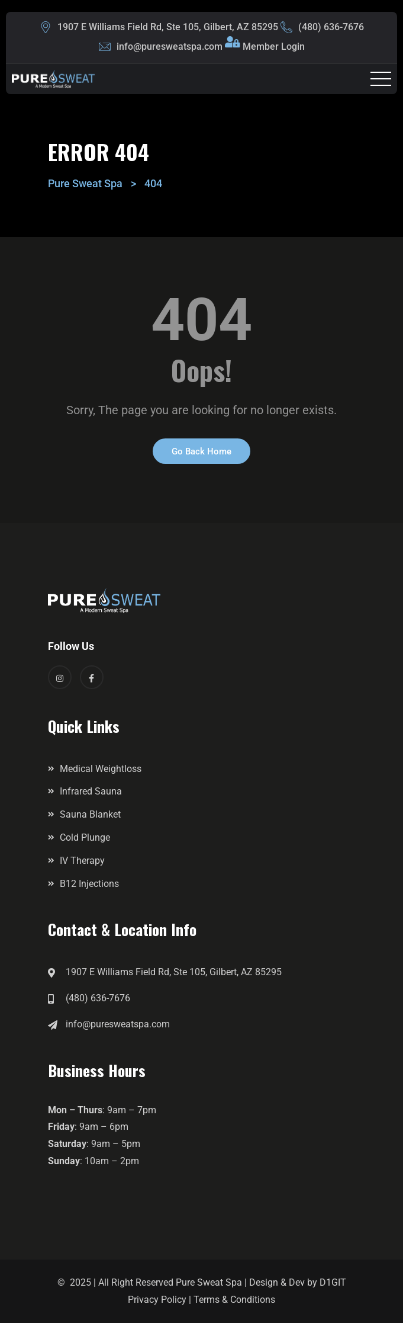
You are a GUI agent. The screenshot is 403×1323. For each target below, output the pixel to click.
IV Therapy (82, 860)
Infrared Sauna (91, 791)
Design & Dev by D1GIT (297, 1282)
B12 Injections (89, 883)
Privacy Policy (157, 1299)
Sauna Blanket (90, 814)
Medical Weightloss (100, 768)
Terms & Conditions (234, 1299)
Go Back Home (201, 451)
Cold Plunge (85, 837)
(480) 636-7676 (331, 27)
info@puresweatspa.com (170, 46)
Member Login (274, 46)
